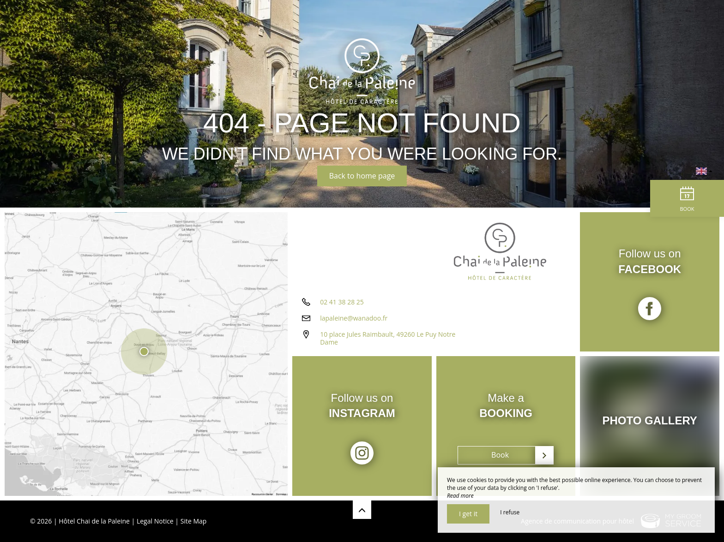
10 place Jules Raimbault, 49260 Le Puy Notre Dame (387, 338)
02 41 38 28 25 (342, 302)
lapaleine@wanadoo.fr (353, 318)
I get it (468, 513)
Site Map (194, 521)
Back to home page (362, 176)
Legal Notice (155, 521)
